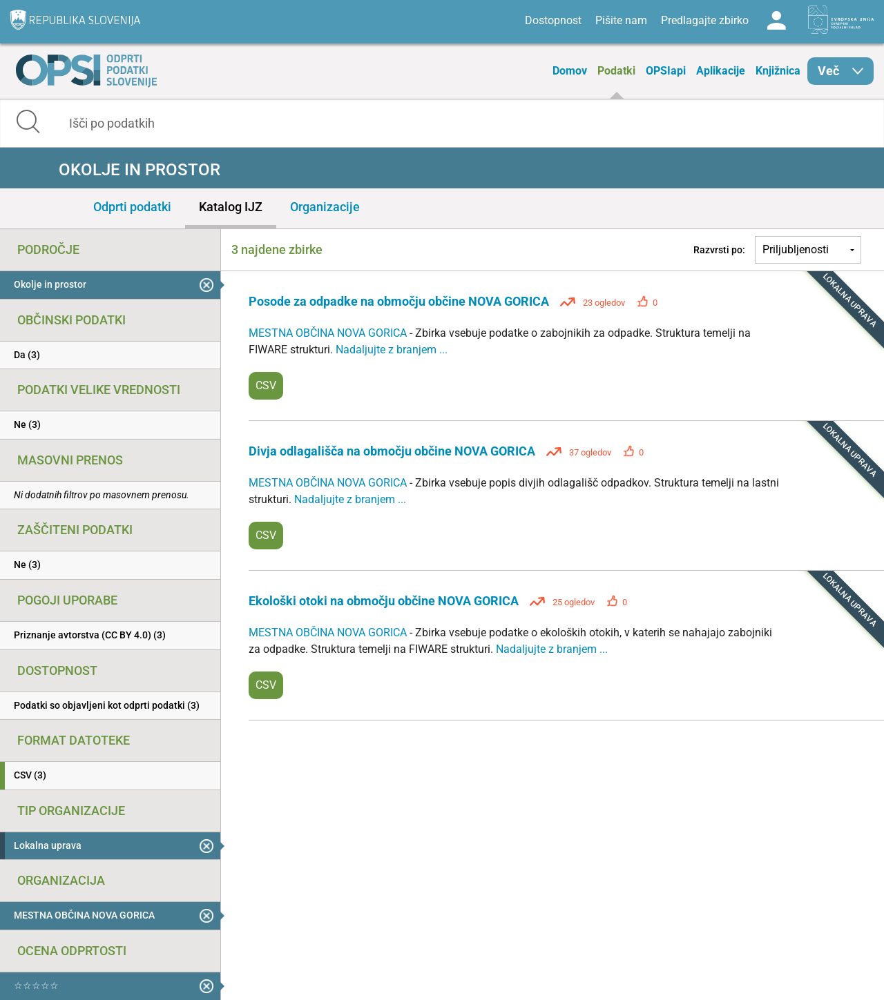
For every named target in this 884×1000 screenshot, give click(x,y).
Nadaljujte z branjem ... (392, 349)
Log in (776, 20)
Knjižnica (778, 70)
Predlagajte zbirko (705, 20)
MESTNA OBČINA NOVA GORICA (329, 333)
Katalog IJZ (230, 206)
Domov (569, 70)
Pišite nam (621, 20)
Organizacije (325, 206)
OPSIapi (666, 70)
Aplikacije (720, 70)
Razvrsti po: (719, 249)
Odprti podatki (132, 206)
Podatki (616, 70)
